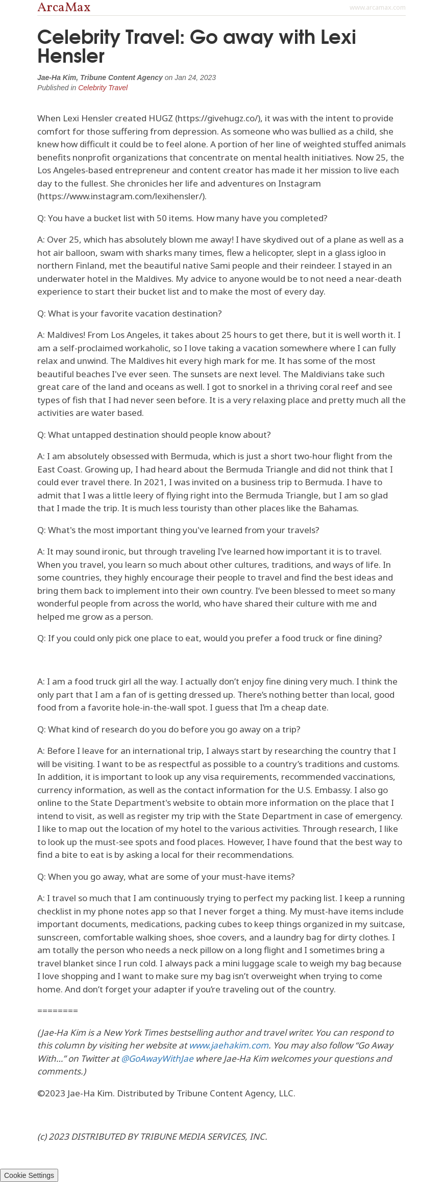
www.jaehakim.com (228, 1045)
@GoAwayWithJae (157, 1058)
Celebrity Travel (103, 88)
